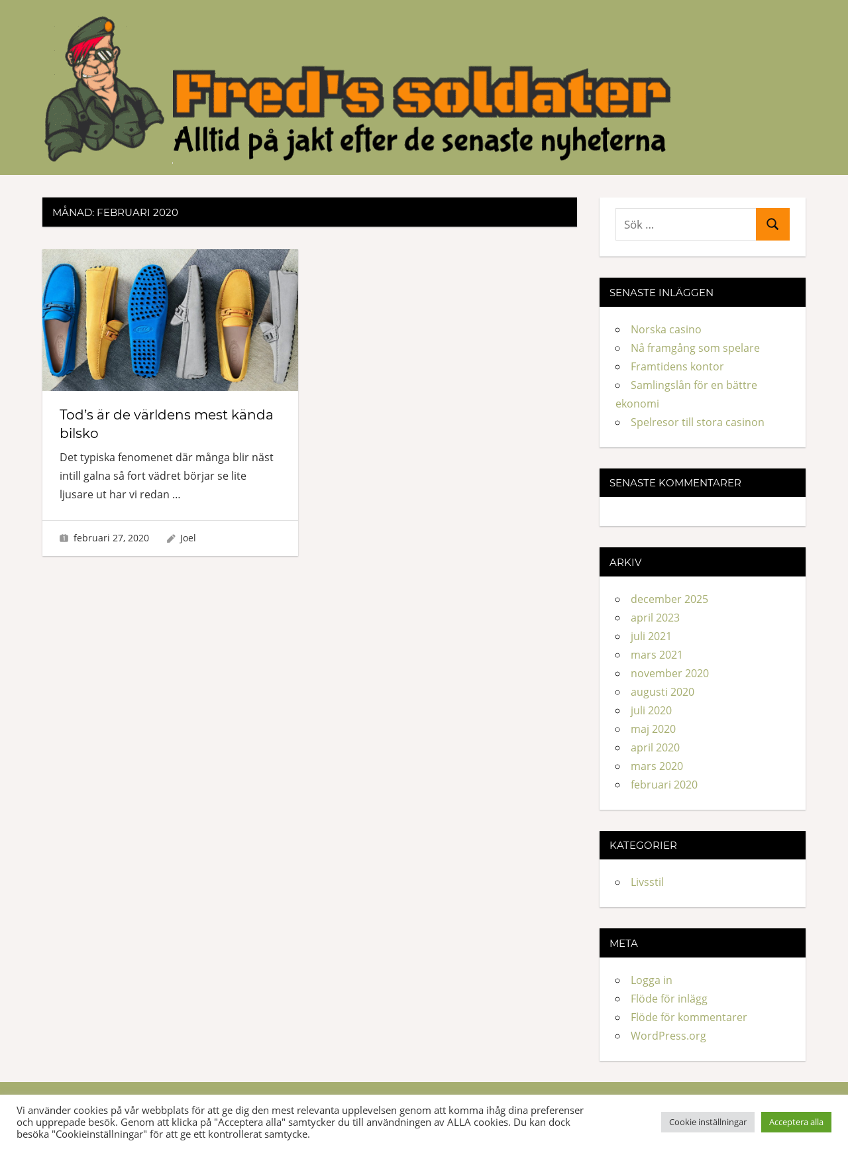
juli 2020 (651, 710)
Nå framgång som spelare (695, 348)
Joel (188, 537)
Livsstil (647, 882)
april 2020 (655, 747)
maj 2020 (653, 729)
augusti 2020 (662, 691)
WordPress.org (668, 1035)
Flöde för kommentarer (689, 1017)
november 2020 (670, 673)
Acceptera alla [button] (796, 1122)
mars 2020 (657, 766)
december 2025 (669, 599)
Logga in (651, 980)
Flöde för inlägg (669, 998)
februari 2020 (664, 784)
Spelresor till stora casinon (698, 422)
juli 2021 (651, 636)
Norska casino (666, 329)
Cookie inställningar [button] (708, 1122)
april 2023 (655, 617)
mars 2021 (657, 654)
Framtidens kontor (677, 366)
